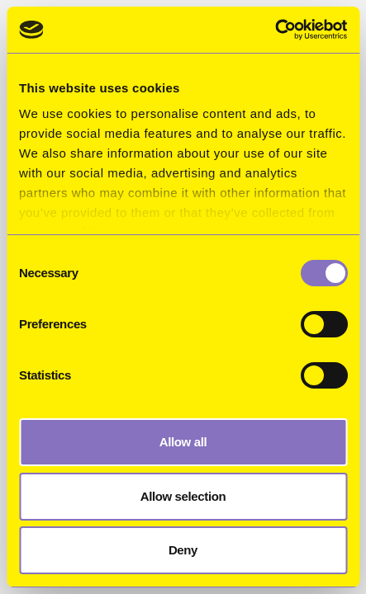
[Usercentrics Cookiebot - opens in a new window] (274, 29)
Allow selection (183, 496)
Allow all (183, 442)
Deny (183, 550)
